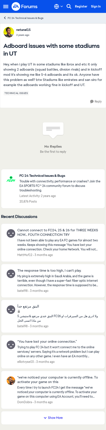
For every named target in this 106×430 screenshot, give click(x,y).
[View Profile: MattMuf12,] (11, 233)
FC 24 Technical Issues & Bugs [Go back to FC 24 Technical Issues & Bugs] (23, 18)
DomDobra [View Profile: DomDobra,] (24, 402)
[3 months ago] (43, 255)
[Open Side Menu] (5, 6)
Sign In (96, 6)
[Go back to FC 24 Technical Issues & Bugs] (59, 176)
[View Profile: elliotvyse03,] (11, 345)
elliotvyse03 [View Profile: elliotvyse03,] (25, 362)
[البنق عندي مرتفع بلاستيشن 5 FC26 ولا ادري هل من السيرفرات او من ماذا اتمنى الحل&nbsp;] (58, 318)
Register (81, 6)
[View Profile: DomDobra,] (11, 380)
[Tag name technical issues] (16, 93)
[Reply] (96, 101)
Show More (53, 418)
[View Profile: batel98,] (11, 274)
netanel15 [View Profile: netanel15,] (23, 30)
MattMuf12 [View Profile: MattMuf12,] (24, 255)
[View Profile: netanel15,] (8, 32)
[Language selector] (58, 6)
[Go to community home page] (25, 6)
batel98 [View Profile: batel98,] (22, 291)
